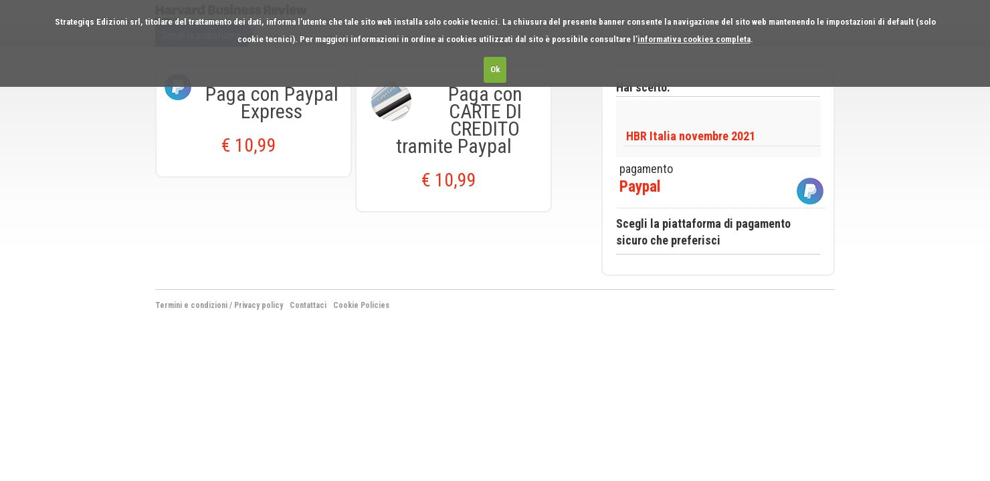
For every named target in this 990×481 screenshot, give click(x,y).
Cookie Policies (361, 305)
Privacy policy (258, 305)
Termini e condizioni (191, 305)
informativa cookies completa (694, 39)
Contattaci (308, 305)
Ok (495, 69)
